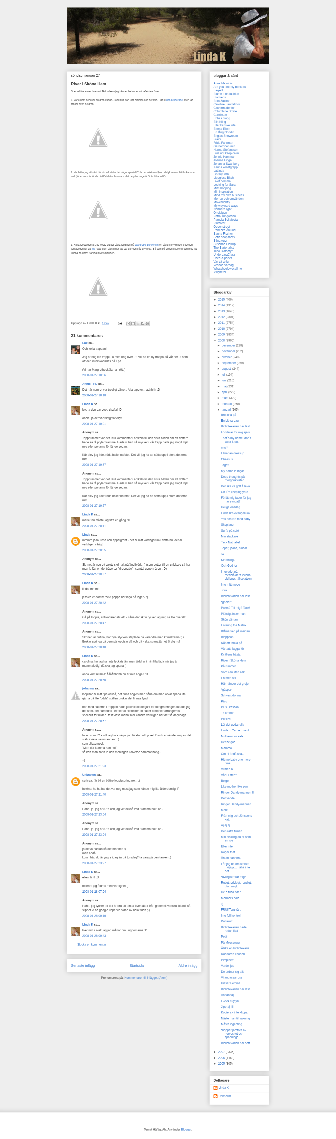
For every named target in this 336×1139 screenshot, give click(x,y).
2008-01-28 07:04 (94, 891)
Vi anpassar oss (231, 977)
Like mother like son (234, 786)
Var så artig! (222, 261)
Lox (85, 343)
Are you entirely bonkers (230, 87)
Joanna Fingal (223, 160)
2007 (222, 1052)
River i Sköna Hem (233, 660)
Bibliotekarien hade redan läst (233, 929)
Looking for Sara (225, 184)
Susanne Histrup (225, 244)
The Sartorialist (224, 247)
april (225, 392)
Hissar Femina (230, 983)
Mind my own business (229, 195)
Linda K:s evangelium (235, 513)
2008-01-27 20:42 (94, 603)
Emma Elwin (222, 129)
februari (227, 404)
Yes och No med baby (235, 519)
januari (227, 409)
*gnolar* (226, 602)
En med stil (228, 678)
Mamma (226, 748)
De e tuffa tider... (232, 892)
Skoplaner (227, 524)
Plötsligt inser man (233, 614)
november (229, 351)
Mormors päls (230, 898)
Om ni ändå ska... (232, 754)
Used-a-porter (223, 258)
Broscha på (228, 415)
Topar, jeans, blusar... (235, 548)
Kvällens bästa (230, 654)
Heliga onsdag (230, 507)
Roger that (228, 852)
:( (222, 904)
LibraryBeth (221, 174)
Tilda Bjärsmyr (223, 251)
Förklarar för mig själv (235, 432)
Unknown (89, 775)
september (229, 363)
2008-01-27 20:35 (94, 550)
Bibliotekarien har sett (235, 1043)
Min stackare (229, 536)
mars (225, 398)
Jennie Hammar (224, 157)
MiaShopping (222, 188)
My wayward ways (226, 205)
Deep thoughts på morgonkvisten (233, 478)
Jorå (224, 590)
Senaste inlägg (83, 966)
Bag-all (218, 90)
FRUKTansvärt (230, 909)
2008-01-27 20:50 (94, 680)
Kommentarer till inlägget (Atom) (146, 977)
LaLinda (219, 170)
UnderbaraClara (224, 254)
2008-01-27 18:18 (94, 395)
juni (224, 380)
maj (225, 386)
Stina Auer (220, 240)
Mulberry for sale (232, 736)
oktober (227, 357)
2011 (222, 323)
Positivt (226, 719)
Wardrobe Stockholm (146, 244)
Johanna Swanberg (226, 163)
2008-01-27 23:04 (94, 814)
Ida (93, 248)
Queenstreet (222, 226)
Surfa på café (230, 530)
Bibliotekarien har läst (235, 426)
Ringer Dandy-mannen (236, 804)
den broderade (174, 100)
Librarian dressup (232, 453)
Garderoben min (224, 146)
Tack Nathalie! (230, 542)
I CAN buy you (230, 1001)
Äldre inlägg (188, 966)
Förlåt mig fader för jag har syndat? (236, 499)
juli (224, 374)
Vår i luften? (229, 775)
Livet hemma (222, 181)
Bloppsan (227, 637)
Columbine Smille (225, 111)
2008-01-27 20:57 (94, 721)
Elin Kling (220, 122)
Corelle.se (220, 115)
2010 (222, 328)
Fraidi (217, 139)
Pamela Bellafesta (226, 219)
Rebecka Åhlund (225, 230)
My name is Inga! (232, 471)
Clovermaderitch (224, 108)
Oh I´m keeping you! (234, 492)
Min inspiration (223, 191)
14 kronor (227, 713)
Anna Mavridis (223, 83)
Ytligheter (220, 272)
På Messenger (230, 942)
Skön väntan (229, 619)
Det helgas (228, 742)
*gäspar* (226, 689)
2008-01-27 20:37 (94, 574)
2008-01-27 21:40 (94, 794)
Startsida (137, 966)
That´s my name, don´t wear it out (236, 439)
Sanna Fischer (223, 233)
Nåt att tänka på (231, 643)
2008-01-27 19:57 (94, 465)
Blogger (186, 1129)
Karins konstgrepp (226, 167)
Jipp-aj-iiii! (227, 1006)
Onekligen (220, 212)
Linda (86, 534)
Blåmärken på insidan (235, 631)
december (229, 345)
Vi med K (227, 769)
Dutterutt (226, 921)
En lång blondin (224, 132)
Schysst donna (231, 695)
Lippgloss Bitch (224, 177)
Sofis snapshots (224, 237)
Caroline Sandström (227, 104)
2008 (222, 340)
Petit (224, 936)
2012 (222, 317)
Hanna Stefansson (226, 150)
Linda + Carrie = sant (235, 730)
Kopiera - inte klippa (234, 1012)
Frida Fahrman (223, 143)
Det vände (228, 798)
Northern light (223, 209)
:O (222, 554)
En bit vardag (230, 420)
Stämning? (228, 560)
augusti (227, 368)
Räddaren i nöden (233, 954)
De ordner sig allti (232, 972)
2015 (222, 299)
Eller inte (227, 846)
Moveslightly (222, 202)
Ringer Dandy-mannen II (237, 792)
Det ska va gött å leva (235, 486)
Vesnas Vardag (224, 265)
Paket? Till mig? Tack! (235, 608)
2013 (222, 311)
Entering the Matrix (233, 625)
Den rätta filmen (231, 831)
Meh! (224, 810)
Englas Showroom (226, 136)
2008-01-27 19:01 (94, 424)
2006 (222, 1058)
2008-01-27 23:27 (94, 863)
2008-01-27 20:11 (94, 526)
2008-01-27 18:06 (94, 375)
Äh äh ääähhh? (231, 858)
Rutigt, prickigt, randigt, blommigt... (236, 884)
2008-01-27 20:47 (94, 623)
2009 (222, 334)
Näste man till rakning (235, 1018)
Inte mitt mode (230, 584)
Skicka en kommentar (91, 944)
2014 (222, 305)
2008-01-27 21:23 (94, 766)
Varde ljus (227, 966)
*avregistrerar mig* (233, 877)
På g (224, 701)
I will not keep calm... (227, 153)
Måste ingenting (231, 1024)
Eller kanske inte (225, 125)
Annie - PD (90, 384)
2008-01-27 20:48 (94, 647)
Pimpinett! (227, 960)
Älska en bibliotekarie (235, 948)
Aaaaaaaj (227, 995)
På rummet (228, 666)
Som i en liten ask (233, 672)
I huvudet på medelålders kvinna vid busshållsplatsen (236, 575)
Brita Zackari (222, 101)
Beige (225, 781)
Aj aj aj (225, 825)
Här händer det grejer (235, 683)
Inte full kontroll (231, 915)
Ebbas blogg (222, 118)
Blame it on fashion (226, 94)
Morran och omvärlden (229, 198)
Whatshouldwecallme (228, 268)
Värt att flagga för (232, 649)
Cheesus (227, 459)
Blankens (220, 97)
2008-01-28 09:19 (94, 916)
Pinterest (219, 223)
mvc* (224, 447)
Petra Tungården (225, 216)
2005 (222, 1063)
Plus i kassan (230, 707)
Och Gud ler (229, 565)
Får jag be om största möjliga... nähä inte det (235, 867)
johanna (88, 688)
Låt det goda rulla (232, 724)
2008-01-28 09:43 (94, 936)
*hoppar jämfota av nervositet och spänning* (233, 1033)
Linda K (87, 404)
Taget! (225, 465)
